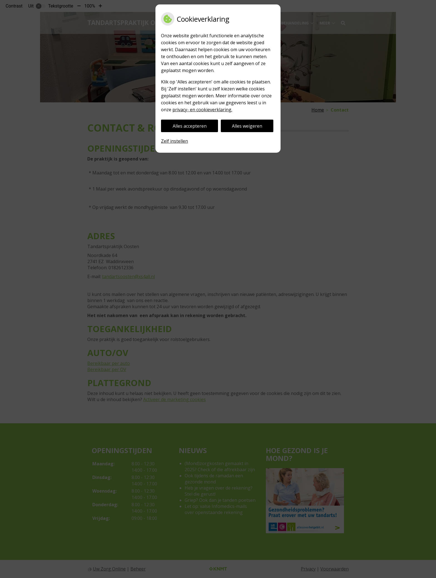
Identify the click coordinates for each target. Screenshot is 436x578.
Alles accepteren (190, 126)
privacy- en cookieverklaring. (202, 110)
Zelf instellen (174, 141)
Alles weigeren (247, 126)
